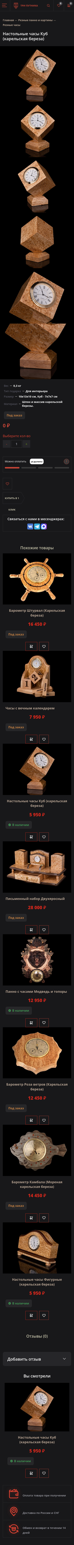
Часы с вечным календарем (30, 708)
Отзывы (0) (37, 1336)
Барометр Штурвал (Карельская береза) (37, 612)
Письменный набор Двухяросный (35, 898)
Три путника (26, 3)
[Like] (44, 646)
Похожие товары (37, 547)
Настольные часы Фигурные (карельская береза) (37, 1281)
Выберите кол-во (16, 436)
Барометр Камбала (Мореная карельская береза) (37, 1184)
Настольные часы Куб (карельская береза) (37, 803)
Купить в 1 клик (12, 500)
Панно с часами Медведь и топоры (36, 991)
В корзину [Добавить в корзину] (31, 646)
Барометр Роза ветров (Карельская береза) (37, 1086)
